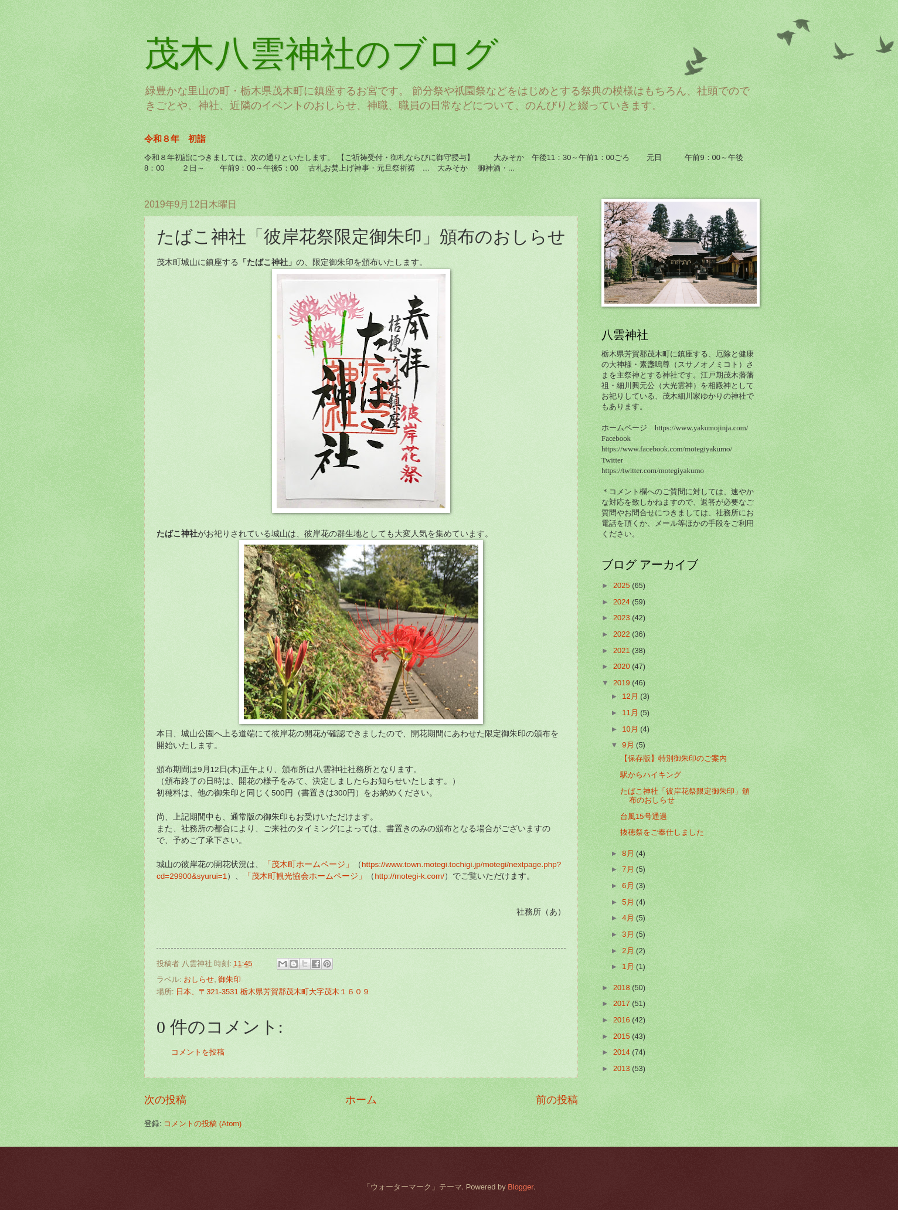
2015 (622, 1036)
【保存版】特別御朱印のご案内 (673, 758)
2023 (622, 617)
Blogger (520, 1186)
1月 (629, 966)
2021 (622, 650)
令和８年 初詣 (175, 139)
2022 (622, 634)
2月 (629, 950)
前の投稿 (557, 1100)
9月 (629, 744)
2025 (622, 585)
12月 (631, 696)
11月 (631, 712)
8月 (629, 853)
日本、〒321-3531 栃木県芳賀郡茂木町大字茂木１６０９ (273, 991)
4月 (629, 917)
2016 (622, 1019)
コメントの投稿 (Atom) (202, 1123)
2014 (622, 1052)
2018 (622, 987)
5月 (629, 902)
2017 (622, 1003)
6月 (629, 885)
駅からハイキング (650, 774)
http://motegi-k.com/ (409, 876)
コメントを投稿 (197, 1052)
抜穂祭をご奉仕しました (662, 832)
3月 (629, 934)
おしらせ (198, 979)
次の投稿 (165, 1100)
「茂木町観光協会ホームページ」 (304, 876)
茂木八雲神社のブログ (321, 54)
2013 (622, 1068)
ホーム (361, 1100)
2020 (622, 666)
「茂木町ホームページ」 (308, 864)
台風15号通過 (643, 816)
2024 (622, 601)
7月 (629, 869)
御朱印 (229, 979)
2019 (622, 682)
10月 (631, 729)
